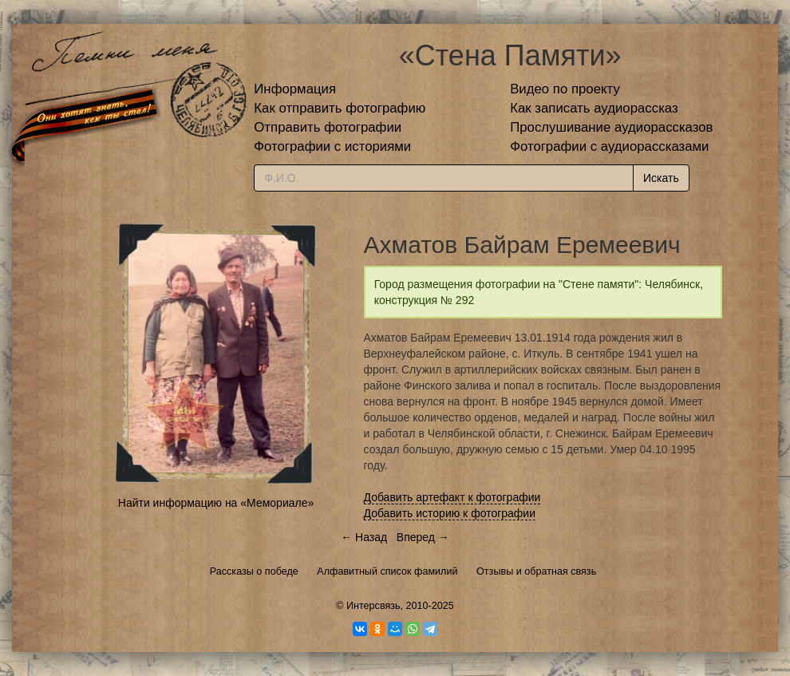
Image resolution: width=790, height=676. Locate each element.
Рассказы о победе (254, 571)
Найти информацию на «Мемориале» (216, 502)
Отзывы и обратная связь (536, 571)
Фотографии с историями (332, 146)
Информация (295, 89)
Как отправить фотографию (339, 108)
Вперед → (423, 537)
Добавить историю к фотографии (450, 513)
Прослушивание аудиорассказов (611, 127)
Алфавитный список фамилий (387, 571)
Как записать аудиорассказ (594, 108)
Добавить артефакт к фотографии (452, 497)
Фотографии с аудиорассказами (609, 146)
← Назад (364, 537)
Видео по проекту (565, 89)
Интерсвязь (373, 605)
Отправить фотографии (327, 127)
